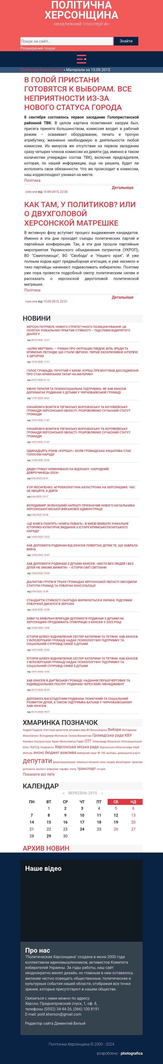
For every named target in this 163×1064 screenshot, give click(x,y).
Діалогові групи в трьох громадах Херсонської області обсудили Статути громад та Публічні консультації (82, 583)
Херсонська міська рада (77, 747)
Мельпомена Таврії (71, 741)
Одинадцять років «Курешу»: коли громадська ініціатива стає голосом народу (79, 452)
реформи (52, 769)
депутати (37, 761)
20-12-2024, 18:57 (40, 712)
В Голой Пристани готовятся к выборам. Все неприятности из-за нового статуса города (78, 93)
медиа (111, 762)
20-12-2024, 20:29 (40, 689)
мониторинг (123, 762)
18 (99, 822)
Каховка (28, 741)
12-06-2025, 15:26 (40, 460)
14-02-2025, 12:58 (40, 609)
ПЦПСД (34, 747)
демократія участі (129, 753)
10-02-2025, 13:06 (40, 627)
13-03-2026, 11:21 (40, 361)
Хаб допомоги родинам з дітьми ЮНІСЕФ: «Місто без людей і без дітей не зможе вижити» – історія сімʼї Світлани (80, 565)
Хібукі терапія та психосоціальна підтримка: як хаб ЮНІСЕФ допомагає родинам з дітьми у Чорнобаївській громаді (76, 390)
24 (82, 829)
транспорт (86, 768)
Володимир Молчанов (54, 735)
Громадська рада (108, 735)
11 (99, 815)
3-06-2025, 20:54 (39, 514)
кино (103, 762)
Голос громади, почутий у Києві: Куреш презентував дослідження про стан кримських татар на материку (82, 372)
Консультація (42, 741)
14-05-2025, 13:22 (40, 536)
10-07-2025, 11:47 (40, 420)
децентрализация (64, 762)
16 (65, 822)
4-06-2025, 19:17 (39, 496)
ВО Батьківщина (97, 730)
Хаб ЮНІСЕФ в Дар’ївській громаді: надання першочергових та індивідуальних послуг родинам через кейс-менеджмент (78, 682)
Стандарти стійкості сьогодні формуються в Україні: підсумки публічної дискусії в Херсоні (79, 602)
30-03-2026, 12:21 (40, 340)
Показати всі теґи (39, 774)
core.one (31, 191)
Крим (55, 741)
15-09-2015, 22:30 (55, 191)
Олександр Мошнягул (106, 741)
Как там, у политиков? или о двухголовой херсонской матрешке (80, 214)
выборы (111, 753)
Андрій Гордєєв (32, 730)
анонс (39, 752)
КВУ (128, 735)
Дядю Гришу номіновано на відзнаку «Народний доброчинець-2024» (68, 470)
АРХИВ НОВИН (46, 848)
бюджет (52, 752)
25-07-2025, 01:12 (40, 380)
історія (101, 769)
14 (31, 822)
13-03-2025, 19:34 (40, 573)
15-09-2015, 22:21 (55, 301)
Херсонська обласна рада (115, 747)
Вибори (114, 729)
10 (82, 815)
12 (116, 815)
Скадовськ (47, 747)
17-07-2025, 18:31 (40, 398)
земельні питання (87, 762)
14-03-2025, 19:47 (40, 555)
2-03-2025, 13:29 (39, 591)
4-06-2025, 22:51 (39, 478)
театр (73, 769)
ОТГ (88, 741)
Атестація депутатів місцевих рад (64, 730)
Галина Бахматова (79, 735)
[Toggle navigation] (81, 59)
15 (49, 822)
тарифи (64, 769)
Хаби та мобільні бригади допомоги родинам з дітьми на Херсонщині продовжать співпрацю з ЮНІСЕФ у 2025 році (75, 620)
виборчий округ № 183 (91, 753)
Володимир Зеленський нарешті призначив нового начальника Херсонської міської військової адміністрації (81, 507)
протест (41, 769)
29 (49, 836)
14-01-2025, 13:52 (40, 650)
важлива (68, 752)
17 (82, 822)
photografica (132, 1053)
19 (116, 822)
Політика (32, 180)
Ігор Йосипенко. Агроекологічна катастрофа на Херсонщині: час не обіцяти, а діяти (81, 489)
